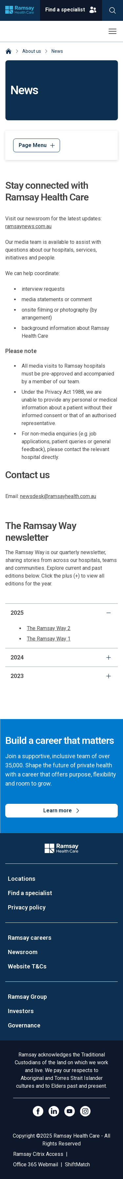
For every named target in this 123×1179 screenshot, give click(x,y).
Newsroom (22, 952)
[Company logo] (19, 10)
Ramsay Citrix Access (38, 1154)
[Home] (8, 52)
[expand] (108, 657)
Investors (21, 1011)
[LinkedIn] (54, 1111)
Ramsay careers (29, 937)
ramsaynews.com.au (28, 226)
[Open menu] (112, 31)
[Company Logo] (61, 848)
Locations (21, 878)
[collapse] (108, 612)
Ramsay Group (27, 996)
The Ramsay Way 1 (49, 639)
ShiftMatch (77, 1164)
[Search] (112, 10)
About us (31, 51)
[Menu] (36, 145)
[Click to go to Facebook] (38, 1111)
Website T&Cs (27, 966)
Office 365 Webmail (35, 1164)
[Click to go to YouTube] (69, 1111)
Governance (24, 1025)
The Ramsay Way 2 (49, 628)
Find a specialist (30, 893)
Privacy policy (27, 907)
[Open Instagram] (85, 1111)
